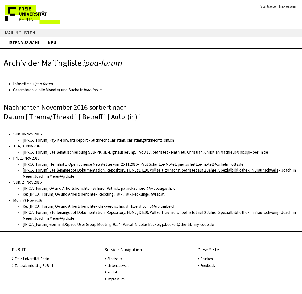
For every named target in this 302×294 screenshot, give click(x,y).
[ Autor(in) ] (124, 117)
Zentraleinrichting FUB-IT (34, 265)
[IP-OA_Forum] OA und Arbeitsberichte (56, 188)
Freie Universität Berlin (32, 258)
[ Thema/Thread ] (51, 117)
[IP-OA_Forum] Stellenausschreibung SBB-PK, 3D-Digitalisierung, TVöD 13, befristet (95, 152)
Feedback (207, 265)
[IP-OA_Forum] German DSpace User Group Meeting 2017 (71, 224)
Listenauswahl (23, 43)
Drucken (206, 258)
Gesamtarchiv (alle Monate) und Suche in (58, 90)
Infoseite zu (33, 84)
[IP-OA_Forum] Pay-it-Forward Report (55, 140)
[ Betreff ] (92, 117)
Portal (112, 272)
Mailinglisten (20, 33)
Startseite (268, 6)
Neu (52, 43)
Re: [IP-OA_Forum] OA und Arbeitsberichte (59, 194)
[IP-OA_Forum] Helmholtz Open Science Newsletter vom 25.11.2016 (80, 164)
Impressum (287, 6)
